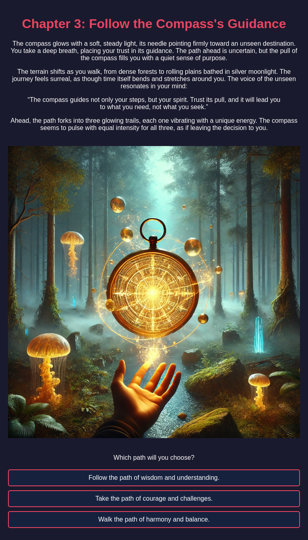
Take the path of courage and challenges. (154, 498)
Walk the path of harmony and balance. (154, 519)
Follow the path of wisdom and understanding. (154, 477)
